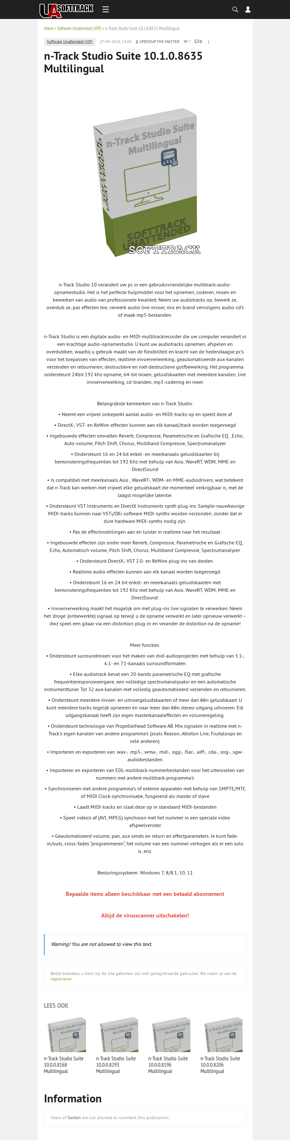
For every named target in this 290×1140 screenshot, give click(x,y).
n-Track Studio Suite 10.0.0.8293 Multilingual (116, 1065)
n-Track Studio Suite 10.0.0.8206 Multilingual (220, 1065)
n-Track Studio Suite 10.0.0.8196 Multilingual (168, 1065)
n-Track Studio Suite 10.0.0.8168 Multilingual (63, 1065)
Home (48, 28)
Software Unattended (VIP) (79, 28)
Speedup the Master (159, 42)
